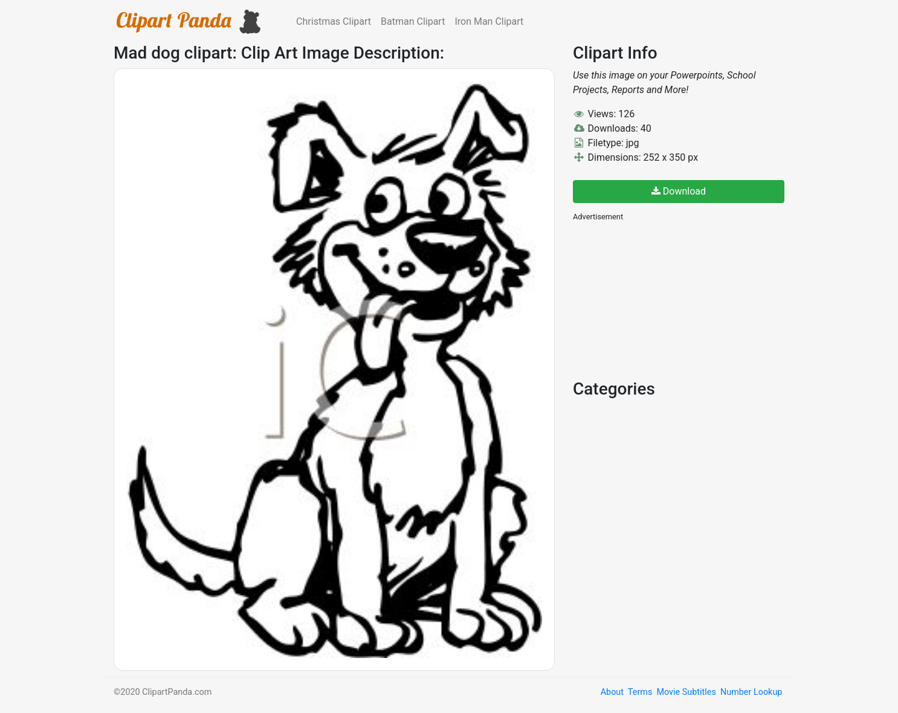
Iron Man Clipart (488, 21)
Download (678, 191)
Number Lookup (751, 692)
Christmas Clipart (333, 21)
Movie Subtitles (685, 692)
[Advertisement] (663, 299)
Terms (640, 692)
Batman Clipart (413, 21)
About (612, 692)
